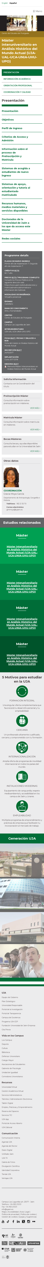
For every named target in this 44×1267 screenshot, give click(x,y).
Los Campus (7, 1040)
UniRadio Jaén (7, 1154)
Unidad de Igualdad (10, 1072)
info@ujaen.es (7, 1209)
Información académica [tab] (17, 79)
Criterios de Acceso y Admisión (15, 138)
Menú (37, 11)
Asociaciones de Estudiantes (13, 1064)
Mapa (4, 1212)
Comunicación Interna (11, 1138)
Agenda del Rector (9, 1146)
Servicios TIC (7, 1115)
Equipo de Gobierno (10, 997)
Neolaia (17, 1243)
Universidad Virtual (9, 1087)
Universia (33, 1243)
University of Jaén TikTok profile (8, 1221)
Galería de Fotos (8, 1162)
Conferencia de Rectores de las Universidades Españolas (6, 1250)
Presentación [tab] (11, 72)
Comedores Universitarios (12, 1076)
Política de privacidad (10, 1214)
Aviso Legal (24, 1212)
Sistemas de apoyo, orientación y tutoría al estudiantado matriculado (16, 189)
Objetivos (8, 119)
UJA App (5, 1119)
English (5, 3)
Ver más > (35, 408)
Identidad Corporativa (10, 1170)
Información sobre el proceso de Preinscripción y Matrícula (15, 154)
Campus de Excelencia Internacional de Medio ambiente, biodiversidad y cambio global (20, 1235)
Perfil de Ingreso (12, 128)
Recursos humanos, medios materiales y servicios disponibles (15, 207)
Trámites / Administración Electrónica (17, 1099)
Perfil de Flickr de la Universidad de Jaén (33, 1221)
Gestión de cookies (9, 1217)
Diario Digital (7, 1150)
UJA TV (5, 1158)
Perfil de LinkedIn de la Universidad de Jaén (18, 1221)
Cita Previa (6, 1030)
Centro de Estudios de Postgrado (18, 318)
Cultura (5, 1048)
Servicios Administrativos (12, 1095)
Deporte (5, 1044)
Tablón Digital (7, 1103)
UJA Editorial (7, 1127)
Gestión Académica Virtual (12, 1091)
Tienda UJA (6, 1174)
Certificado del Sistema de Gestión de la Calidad (6, 1257)
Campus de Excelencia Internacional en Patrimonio (5, 1235)
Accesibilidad (13, 1212)
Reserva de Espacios (10, 1111)
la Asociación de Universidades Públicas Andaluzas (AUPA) (16, 1250)
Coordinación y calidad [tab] (17, 92)
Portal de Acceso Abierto (12, 1123)
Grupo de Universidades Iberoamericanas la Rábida (28, 1250)
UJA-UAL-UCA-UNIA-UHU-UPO (17, 332)
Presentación (10, 111)
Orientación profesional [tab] (18, 85)
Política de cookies (28, 1214)
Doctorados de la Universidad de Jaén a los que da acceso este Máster (16, 224)
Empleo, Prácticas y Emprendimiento (17, 1107)
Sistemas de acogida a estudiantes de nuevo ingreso (16, 172)
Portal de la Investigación (12, 1009)
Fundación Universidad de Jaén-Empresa (18, 1025)
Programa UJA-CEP (10, 1022)
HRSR (5, 1243)
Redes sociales (11, 238)
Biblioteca (6, 1052)
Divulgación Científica (10, 1166)
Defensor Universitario (11, 1056)
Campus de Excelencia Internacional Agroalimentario (13, 1235)
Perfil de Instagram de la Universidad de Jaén (28, 1221)
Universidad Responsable (12, 1005)
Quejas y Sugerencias (27, 1217)
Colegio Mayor (8, 1060)
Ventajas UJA (7, 1178)
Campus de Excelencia (11, 1017)
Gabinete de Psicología (11, 1068)
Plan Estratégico (8, 1001)
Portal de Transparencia (11, 1013)
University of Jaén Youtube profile (3, 1221)
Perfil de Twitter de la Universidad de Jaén (23, 1221)
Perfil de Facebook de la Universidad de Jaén (13, 1221)
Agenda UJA (7, 1142)
